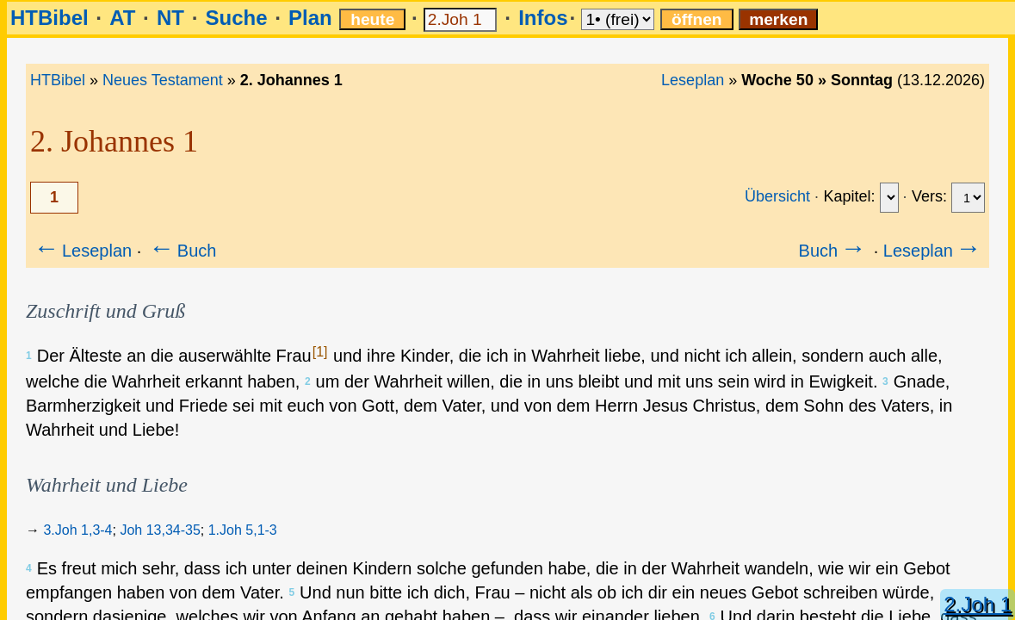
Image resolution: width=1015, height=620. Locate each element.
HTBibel (49, 17)
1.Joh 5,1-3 (242, 530)
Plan (310, 17)
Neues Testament (162, 80)
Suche (236, 17)
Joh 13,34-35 (160, 530)
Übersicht (777, 196)
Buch (181, 250)
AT (122, 17)
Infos (542, 17)
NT (170, 17)
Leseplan (692, 80)
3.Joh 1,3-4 (77, 530)
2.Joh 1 (978, 604)
